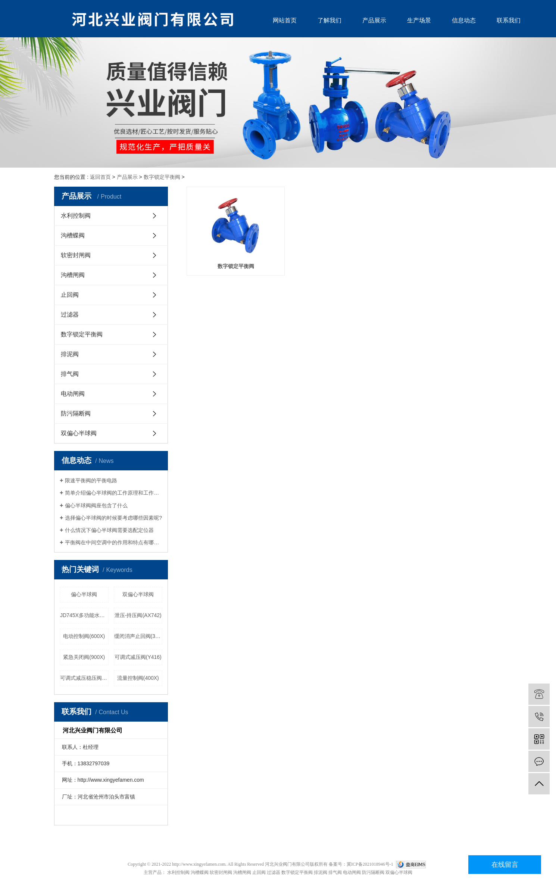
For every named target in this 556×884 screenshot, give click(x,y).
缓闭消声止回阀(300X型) (138, 636)
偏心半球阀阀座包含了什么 (96, 505)
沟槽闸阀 (73, 275)
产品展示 (374, 20)
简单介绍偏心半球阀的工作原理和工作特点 (113, 493)
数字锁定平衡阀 (162, 177)
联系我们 (509, 20)
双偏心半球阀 (79, 433)
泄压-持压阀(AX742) (138, 615)
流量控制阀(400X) (138, 678)
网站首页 (285, 20)
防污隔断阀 (76, 413)
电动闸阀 (73, 393)
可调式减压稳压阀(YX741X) (84, 678)
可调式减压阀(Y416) (138, 657)
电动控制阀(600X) (84, 636)
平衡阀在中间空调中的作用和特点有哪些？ (113, 542)
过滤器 (70, 314)
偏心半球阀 (84, 594)
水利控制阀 (76, 215)
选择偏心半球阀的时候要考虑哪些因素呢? (113, 518)
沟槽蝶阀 (73, 235)
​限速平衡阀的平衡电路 (91, 480)
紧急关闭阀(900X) (84, 657)
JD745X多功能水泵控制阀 (84, 615)
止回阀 (70, 295)
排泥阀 (70, 354)
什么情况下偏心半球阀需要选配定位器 (109, 530)
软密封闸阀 (76, 255)
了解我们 (329, 20)
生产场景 (419, 20)
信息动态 (464, 20)
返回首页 (100, 177)
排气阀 (70, 374)
